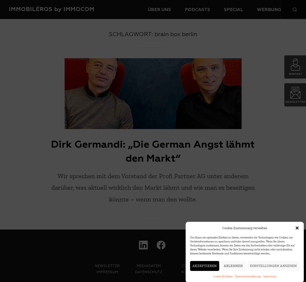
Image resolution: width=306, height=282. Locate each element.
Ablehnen (233, 269)
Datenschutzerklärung (248, 279)
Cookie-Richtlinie (223, 279)
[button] (297, 231)
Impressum (269, 279)
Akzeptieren (204, 269)
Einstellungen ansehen (273, 269)
